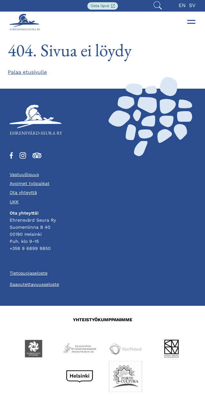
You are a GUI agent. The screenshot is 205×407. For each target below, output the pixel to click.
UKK (14, 201)
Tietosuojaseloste (29, 273)
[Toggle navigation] (191, 22)
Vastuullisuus (24, 174)
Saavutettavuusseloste (34, 284)
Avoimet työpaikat (29, 183)
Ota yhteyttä (23, 192)
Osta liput (104, 6)
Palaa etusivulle (27, 72)
